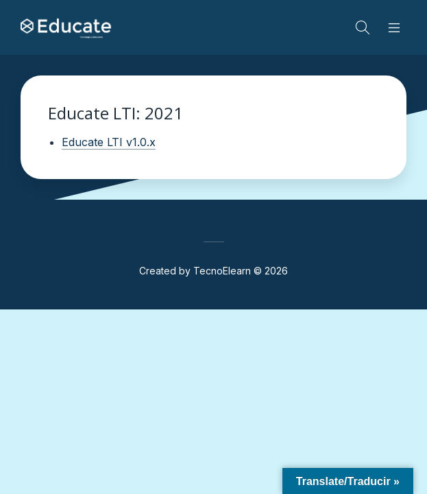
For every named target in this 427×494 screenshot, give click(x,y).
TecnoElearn (222, 271)
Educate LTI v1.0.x (109, 142)
